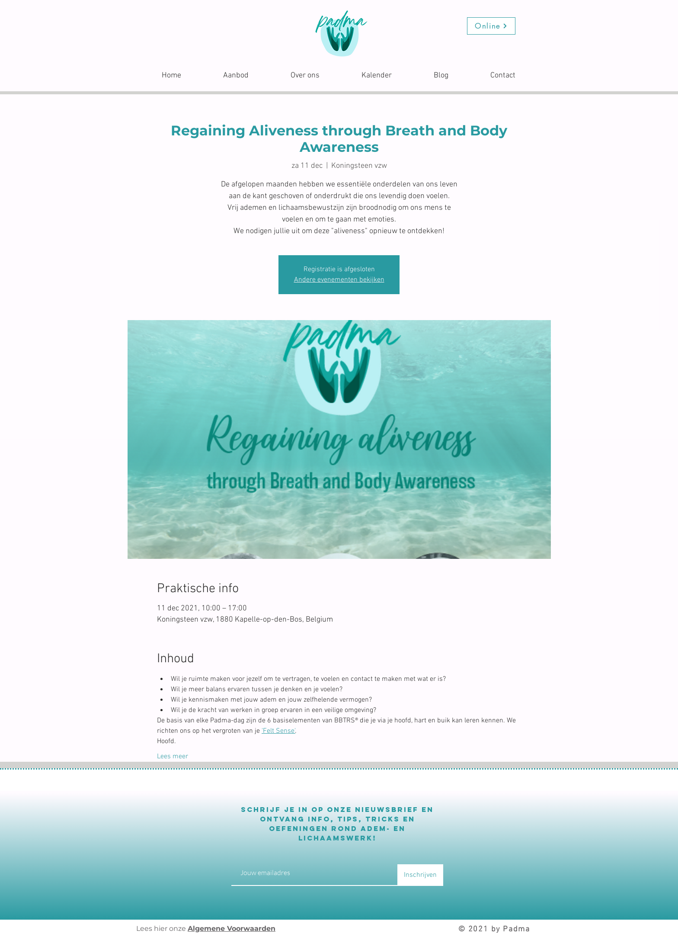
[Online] (491, 26)
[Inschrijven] (420, 875)
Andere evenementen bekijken (339, 280)
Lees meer (172, 756)
